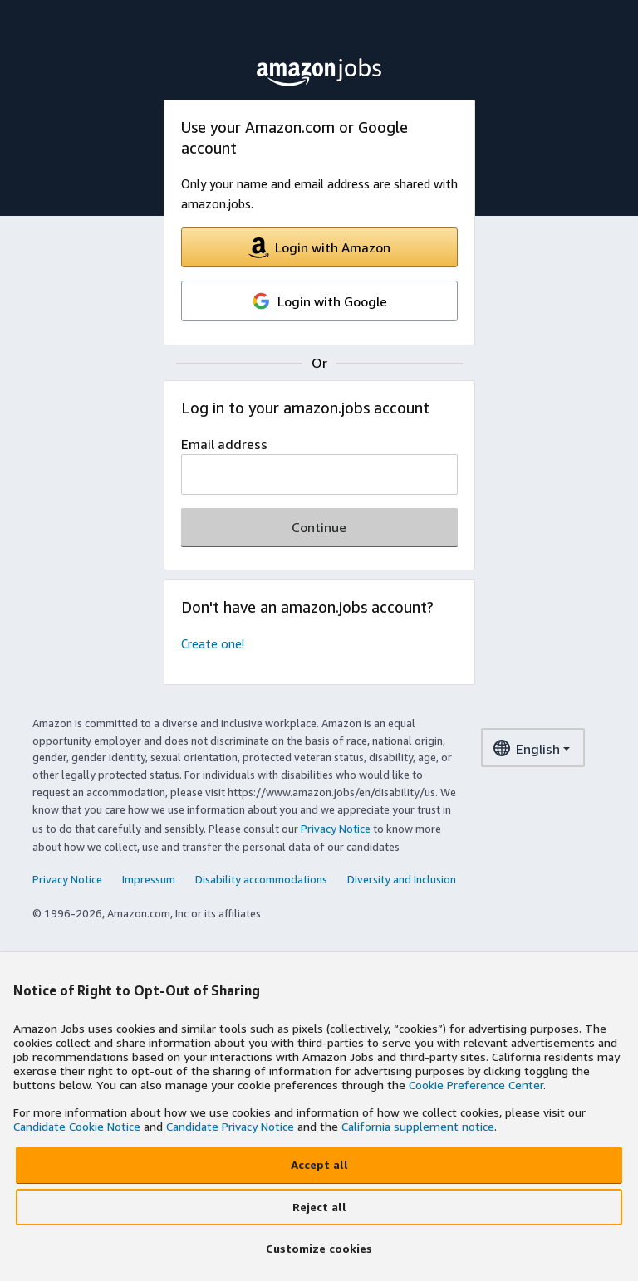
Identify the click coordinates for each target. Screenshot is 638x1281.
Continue (319, 527)
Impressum (148, 879)
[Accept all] (319, 1165)
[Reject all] (319, 1207)
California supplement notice (417, 1126)
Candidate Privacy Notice (230, 1126)
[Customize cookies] (319, 1249)
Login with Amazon (319, 247)
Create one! (212, 644)
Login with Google (319, 301)
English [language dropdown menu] (526, 751)
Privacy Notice (336, 828)
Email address (224, 444)
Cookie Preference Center (476, 1085)
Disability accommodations (261, 879)
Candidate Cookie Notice (76, 1126)
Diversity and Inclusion (401, 879)
